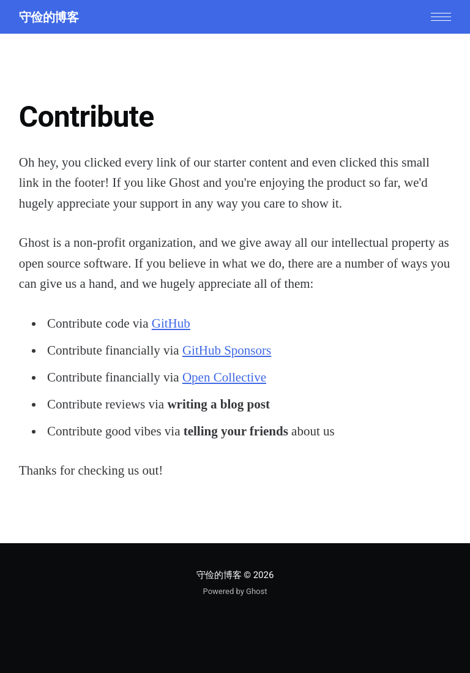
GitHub (171, 323)
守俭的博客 (49, 17)
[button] (441, 17)
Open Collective (224, 377)
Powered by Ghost (235, 591)
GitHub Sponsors (226, 350)
